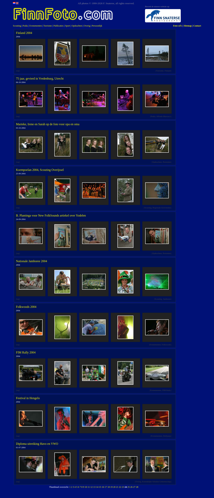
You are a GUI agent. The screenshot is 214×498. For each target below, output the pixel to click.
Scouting (17, 25)
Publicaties (58, 25)
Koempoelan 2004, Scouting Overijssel (40, 169)
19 (111, 487)
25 (129, 487)
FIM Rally (166, 390)
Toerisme (47, 25)
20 (114, 487)
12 (91, 487)
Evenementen (35, 25)
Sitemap (188, 25)
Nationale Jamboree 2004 (31, 261)
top (18, 71)
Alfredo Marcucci (163, 116)
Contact (197, 25)
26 (131, 487)
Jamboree (167, 299)
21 (117, 487)
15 (100, 487)
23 (123, 487)
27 (134, 487)
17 (106, 487)
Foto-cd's (177, 25)
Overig (87, 25)
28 (137, 487)
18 (109, 487)
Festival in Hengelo (28, 398)
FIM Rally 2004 (26, 352)
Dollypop (167, 436)
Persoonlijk (97, 25)
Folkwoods (166, 345)
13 (94, 487)
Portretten (167, 162)
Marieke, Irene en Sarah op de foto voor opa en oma (47, 124)
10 (86, 487)
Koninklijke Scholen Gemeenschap (156, 482)
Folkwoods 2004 (26, 306)
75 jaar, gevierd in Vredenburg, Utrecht (40, 78)
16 (103, 487)
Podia (25, 25)
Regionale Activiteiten (162, 208)
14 (97, 487)
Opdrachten (77, 25)
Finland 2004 (24, 32)
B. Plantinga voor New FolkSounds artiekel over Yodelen (51, 215)
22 (120, 487)
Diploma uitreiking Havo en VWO (37, 443)
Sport (67, 25)
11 (89, 487)
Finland (168, 71)
